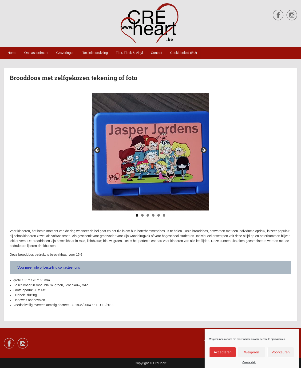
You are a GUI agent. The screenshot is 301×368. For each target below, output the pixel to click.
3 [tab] (148, 215)
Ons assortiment (36, 53)
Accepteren (223, 355)
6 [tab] (164, 215)
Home (12, 53)
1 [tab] (137, 215)
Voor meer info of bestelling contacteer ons (48, 267)
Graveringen (65, 53)
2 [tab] (142, 215)
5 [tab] (158, 215)
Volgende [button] (203, 150)
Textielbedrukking (95, 53)
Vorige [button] (97, 150)
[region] (150, 151)
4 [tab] (153, 215)
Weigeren (251, 355)
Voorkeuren (281, 355)
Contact (156, 53)
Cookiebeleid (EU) (183, 53)
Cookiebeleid (249, 366)
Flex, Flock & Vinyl (129, 53)
